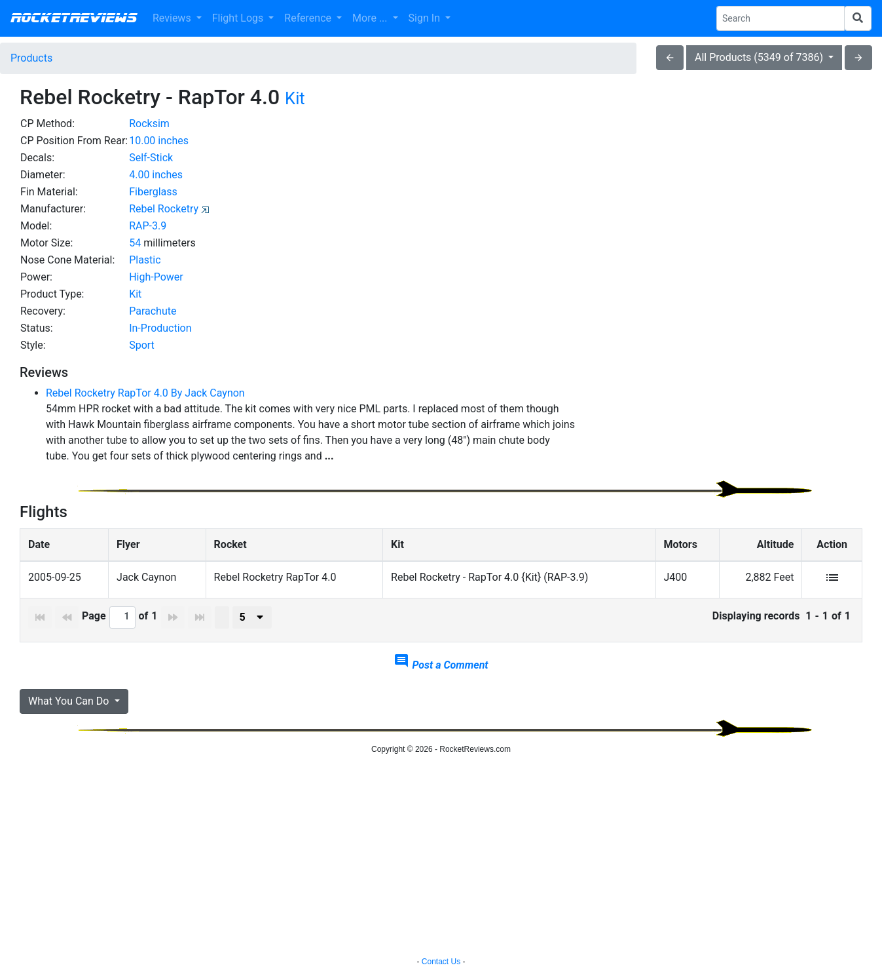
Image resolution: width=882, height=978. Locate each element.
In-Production (160, 328)
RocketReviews (73, 18)
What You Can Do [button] (69, 701)
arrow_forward (858, 57)
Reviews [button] (173, 18)
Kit (295, 98)
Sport (142, 345)
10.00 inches (159, 140)
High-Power (156, 277)
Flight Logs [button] (239, 18)
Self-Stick (151, 157)
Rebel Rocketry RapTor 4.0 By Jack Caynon (145, 393)
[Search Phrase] (780, 18)
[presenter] (252, 617)
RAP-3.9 (147, 226)
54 (135, 243)
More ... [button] (371, 18)
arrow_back (670, 57)
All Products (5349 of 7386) (760, 57)
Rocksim (149, 123)
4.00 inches (156, 174)
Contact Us (441, 961)
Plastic (144, 260)
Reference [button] (309, 18)
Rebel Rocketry (163, 209)
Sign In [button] (426, 18)
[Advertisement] (728, 207)
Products (31, 58)
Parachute (152, 311)
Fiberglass (153, 192)
